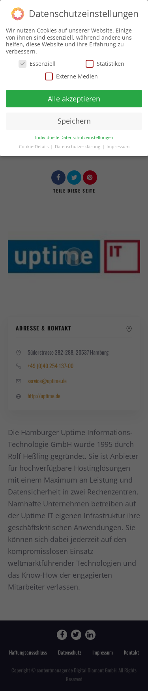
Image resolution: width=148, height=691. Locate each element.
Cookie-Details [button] (34, 146)
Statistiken (105, 63)
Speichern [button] (74, 120)
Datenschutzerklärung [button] (78, 146)
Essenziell (37, 63)
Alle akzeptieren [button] (74, 98)
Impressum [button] (118, 146)
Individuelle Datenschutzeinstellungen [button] (74, 137)
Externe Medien (71, 75)
